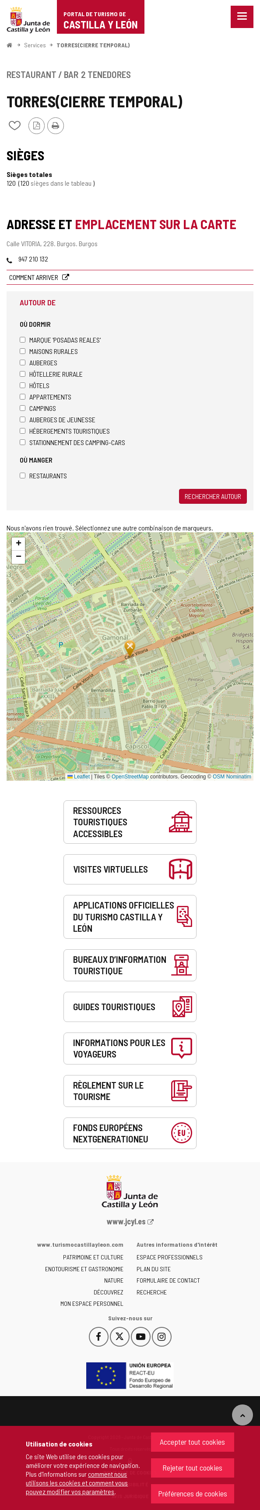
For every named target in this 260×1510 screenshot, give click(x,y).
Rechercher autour (213, 496)
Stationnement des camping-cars (72, 442)
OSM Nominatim (232, 777)
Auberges (38, 362)
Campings (38, 408)
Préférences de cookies (192, 1493)
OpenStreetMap (130, 777)
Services (35, 45)
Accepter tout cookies (192, 1441)
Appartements (45, 397)
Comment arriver (34, 277)
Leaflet (78, 777)
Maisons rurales (49, 351)
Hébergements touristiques (65, 431)
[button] (18, 544)
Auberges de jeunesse (57, 419)
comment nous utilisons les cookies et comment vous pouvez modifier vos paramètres (77, 1483)
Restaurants (43, 475)
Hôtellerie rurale (51, 374)
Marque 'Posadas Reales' (60, 340)
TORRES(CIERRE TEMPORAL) (93, 45)
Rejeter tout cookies (192, 1467)
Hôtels (34, 385)
